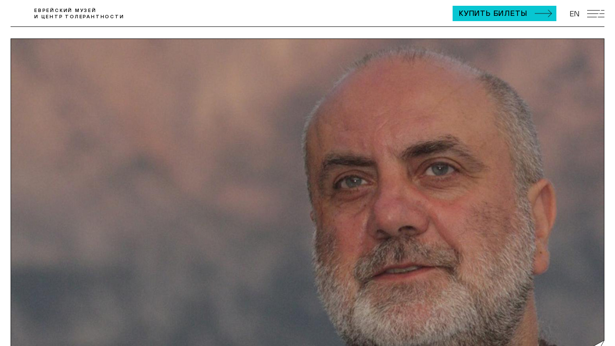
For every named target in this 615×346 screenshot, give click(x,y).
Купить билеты (493, 13)
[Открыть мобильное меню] (595, 13)
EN (574, 13)
